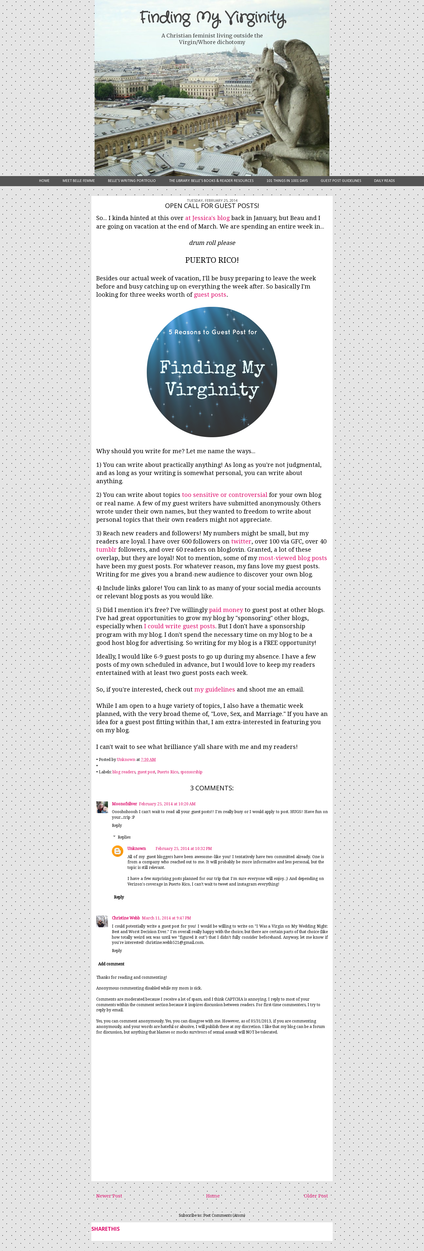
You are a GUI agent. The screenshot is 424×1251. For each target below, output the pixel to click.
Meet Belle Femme (79, 181)
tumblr (106, 549)
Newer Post (109, 1196)
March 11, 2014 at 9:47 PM (166, 918)
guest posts (210, 294)
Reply (117, 825)
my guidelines (214, 689)
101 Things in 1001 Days (287, 181)
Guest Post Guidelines (341, 181)
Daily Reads (384, 181)
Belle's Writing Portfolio (132, 181)
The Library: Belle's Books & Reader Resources (211, 181)
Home (44, 181)
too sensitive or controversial (224, 494)
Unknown (137, 848)
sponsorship (191, 772)
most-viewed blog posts (293, 558)
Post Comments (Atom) (224, 1215)
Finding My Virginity (212, 18)
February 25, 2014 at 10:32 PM (184, 848)
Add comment (111, 964)
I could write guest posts (179, 626)
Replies (124, 837)
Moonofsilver (124, 804)
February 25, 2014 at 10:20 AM (167, 804)
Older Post (316, 1196)
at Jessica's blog (207, 218)
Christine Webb (126, 918)
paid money (226, 609)
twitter (241, 541)
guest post (146, 772)
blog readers (124, 772)
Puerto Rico (167, 772)
